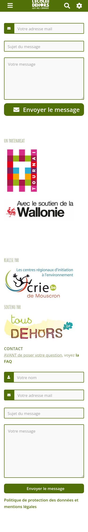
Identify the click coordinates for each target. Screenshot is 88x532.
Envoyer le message (46, 110)
